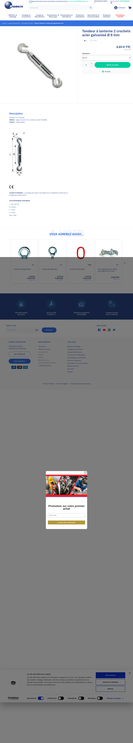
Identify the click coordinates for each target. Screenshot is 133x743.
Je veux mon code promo (66, 394)
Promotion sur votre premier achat (66, 378)
